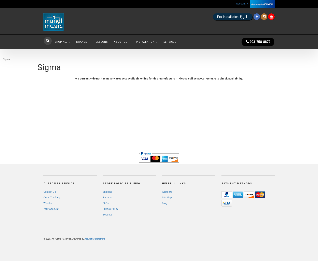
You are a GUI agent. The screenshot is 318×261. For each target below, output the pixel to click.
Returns (107, 197)
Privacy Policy (110, 209)
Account (242, 3)
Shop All (62, 41)
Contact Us (49, 191)
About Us (122, 41)
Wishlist (48, 203)
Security (107, 214)
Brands (83, 41)
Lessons (102, 41)
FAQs (106, 203)
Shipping (107, 191)
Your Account (51, 209)
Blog (164, 203)
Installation (146, 41)
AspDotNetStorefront (95, 239)
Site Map (167, 197)
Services (169, 41)
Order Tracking (51, 197)
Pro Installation (232, 17)
